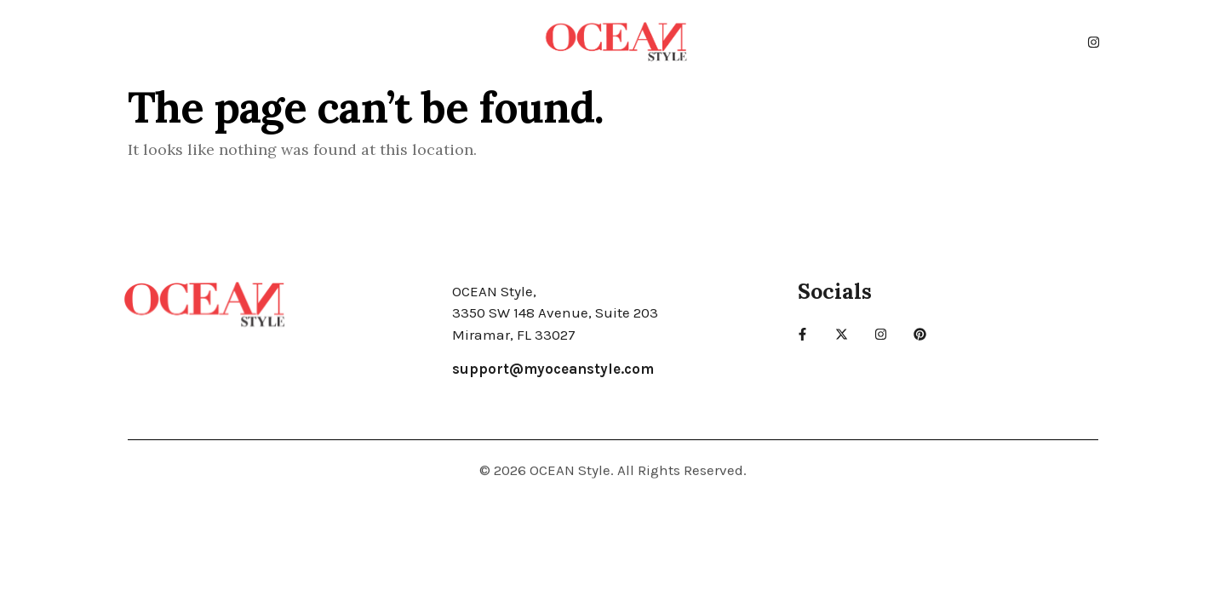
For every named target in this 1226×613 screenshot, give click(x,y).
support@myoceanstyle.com (553, 368)
